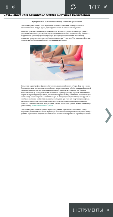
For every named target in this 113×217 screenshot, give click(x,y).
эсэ (50, 105)
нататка (43, 105)
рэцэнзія (35, 105)
